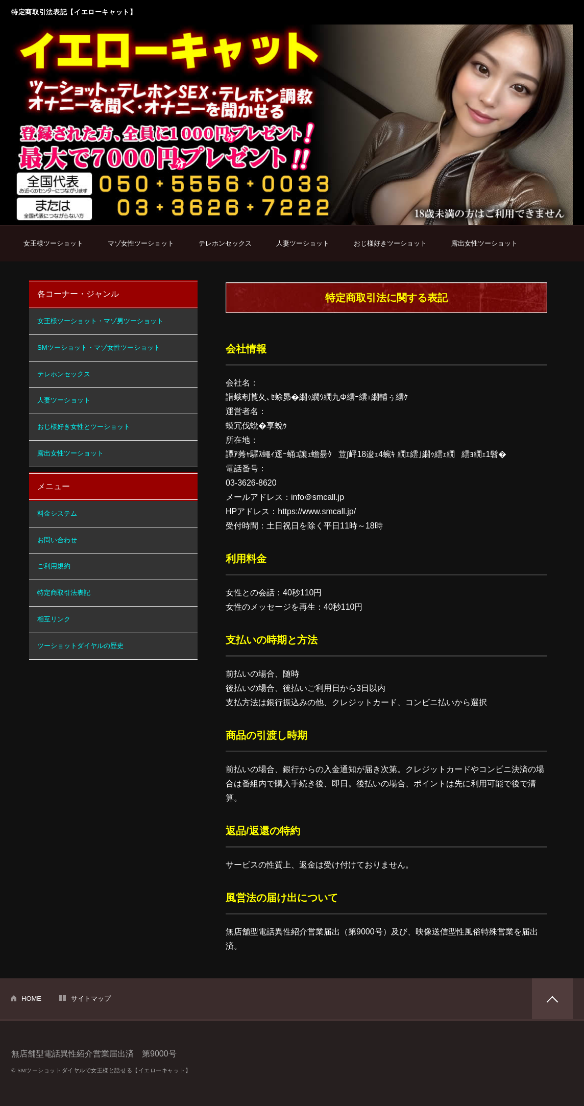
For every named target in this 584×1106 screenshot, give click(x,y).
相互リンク (53, 619)
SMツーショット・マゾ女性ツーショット (98, 347)
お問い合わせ (57, 540)
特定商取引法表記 (63, 592)
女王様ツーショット (53, 243)
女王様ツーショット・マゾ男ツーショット (100, 321)
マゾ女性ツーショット (141, 243)
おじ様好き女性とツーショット (83, 426)
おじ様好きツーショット (390, 243)
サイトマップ (91, 998)
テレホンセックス (225, 243)
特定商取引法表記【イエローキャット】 (74, 12)
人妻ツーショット (302, 243)
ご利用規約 (53, 566)
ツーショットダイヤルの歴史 (80, 646)
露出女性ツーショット (484, 243)
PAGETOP (552, 998)
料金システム (57, 513)
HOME (31, 998)
